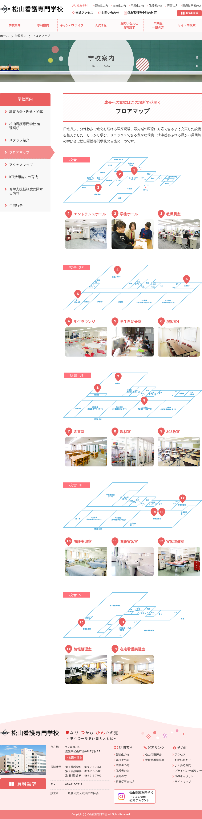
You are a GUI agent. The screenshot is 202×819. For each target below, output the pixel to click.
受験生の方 (101, 5)
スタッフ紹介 (19, 140)
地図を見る (75, 757)
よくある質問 (183, 765)
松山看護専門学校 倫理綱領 (24, 126)
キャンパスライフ (72, 25)
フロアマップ (19, 152)
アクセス (180, 754)
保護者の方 (155, 5)
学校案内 (14, 25)
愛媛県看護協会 (154, 760)
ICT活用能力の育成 (23, 177)
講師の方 (172, 5)
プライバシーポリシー (188, 770)
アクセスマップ (21, 165)
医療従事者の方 (192, 5)
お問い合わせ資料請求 (129, 25)
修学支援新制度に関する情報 (26, 191)
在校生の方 (119, 5)
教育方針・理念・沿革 (26, 112)
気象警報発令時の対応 (142, 13)
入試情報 (100, 25)
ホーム (4, 35)
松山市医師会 (153, 754)
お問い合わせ (110, 13)
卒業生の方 (137, 5)
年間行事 (16, 205)
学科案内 (43, 25)
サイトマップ (183, 781)
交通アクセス (84, 13)
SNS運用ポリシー (185, 776)
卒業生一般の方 (158, 25)
